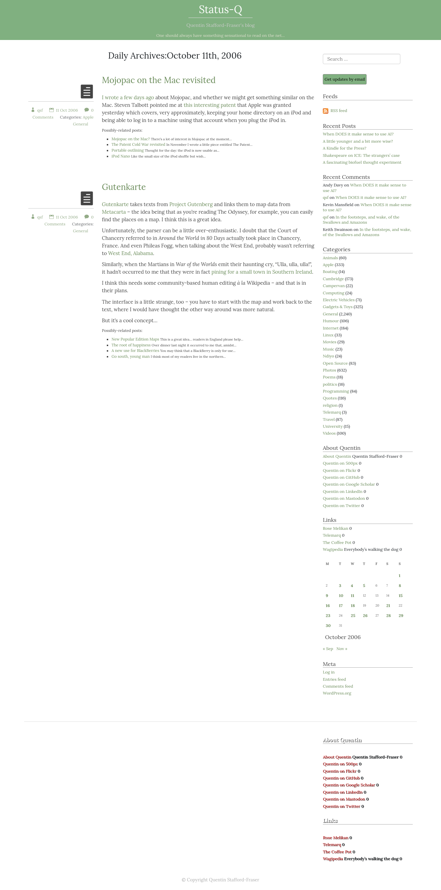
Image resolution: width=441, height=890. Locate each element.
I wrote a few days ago (128, 97)
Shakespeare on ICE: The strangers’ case (361, 155)
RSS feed (335, 110)
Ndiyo (328, 355)
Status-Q (220, 9)
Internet (331, 328)
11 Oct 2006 (63, 110)
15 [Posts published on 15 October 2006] (400, 595)
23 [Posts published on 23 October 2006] (328, 615)
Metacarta (114, 212)
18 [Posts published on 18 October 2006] (353, 605)
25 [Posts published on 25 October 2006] (353, 615)
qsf (37, 110)
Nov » (341, 648)
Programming (336, 391)
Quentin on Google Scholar (349, 484)
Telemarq (332, 412)
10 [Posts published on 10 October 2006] (341, 595)
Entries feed (334, 679)
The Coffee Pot (337, 542)
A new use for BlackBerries (135, 350)
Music (329, 349)
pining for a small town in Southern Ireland (262, 272)
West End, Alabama (130, 253)
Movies (329, 341)
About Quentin (337, 456)
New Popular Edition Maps (135, 339)
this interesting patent (210, 105)
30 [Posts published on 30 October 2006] (328, 625)
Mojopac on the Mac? (131, 138)
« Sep (328, 648)
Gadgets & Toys (337, 306)
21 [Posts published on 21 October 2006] (388, 605)
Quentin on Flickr (340, 470)
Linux (328, 334)
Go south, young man (131, 356)
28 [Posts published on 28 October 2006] (388, 615)
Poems (329, 377)
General (80, 124)
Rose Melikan (335, 528)
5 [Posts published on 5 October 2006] (364, 585)
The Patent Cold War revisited (138, 144)
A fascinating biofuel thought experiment (362, 162)
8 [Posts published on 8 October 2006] (400, 585)
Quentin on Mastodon (344, 498)
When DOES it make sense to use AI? (358, 133)
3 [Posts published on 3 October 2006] (340, 585)
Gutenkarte (124, 187)
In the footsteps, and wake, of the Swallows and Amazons (361, 219)
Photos (329, 370)
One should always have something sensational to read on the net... (220, 35)
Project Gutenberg (191, 204)
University (333, 426)
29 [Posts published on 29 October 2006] (401, 615)
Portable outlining (128, 150)
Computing (333, 292)
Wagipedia (333, 549)
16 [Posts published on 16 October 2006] (328, 605)
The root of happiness (131, 345)
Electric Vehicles (339, 299)
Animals (330, 257)
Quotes (330, 398)
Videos (329, 433)
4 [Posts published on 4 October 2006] (352, 585)
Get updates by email (345, 79)
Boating (330, 271)
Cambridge (333, 278)
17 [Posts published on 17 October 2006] (341, 605)
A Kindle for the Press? (344, 148)
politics (330, 384)
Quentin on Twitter (341, 505)
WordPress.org (337, 693)
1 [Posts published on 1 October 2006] (399, 575)
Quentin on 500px (340, 463)
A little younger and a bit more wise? (358, 141)
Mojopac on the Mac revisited (159, 80)
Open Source (335, 363)
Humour (331, 320)
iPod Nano (121, 156)
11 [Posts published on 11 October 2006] (352, 595)
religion (330, 405)
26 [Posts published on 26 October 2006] (365, 615)
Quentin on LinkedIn (342, 491)
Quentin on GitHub (341, 477)
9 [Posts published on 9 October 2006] (327, 595)
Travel (329, 419)
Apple (88, 117)
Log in (329, 672)
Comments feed (338, 686)
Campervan (334, 285)
